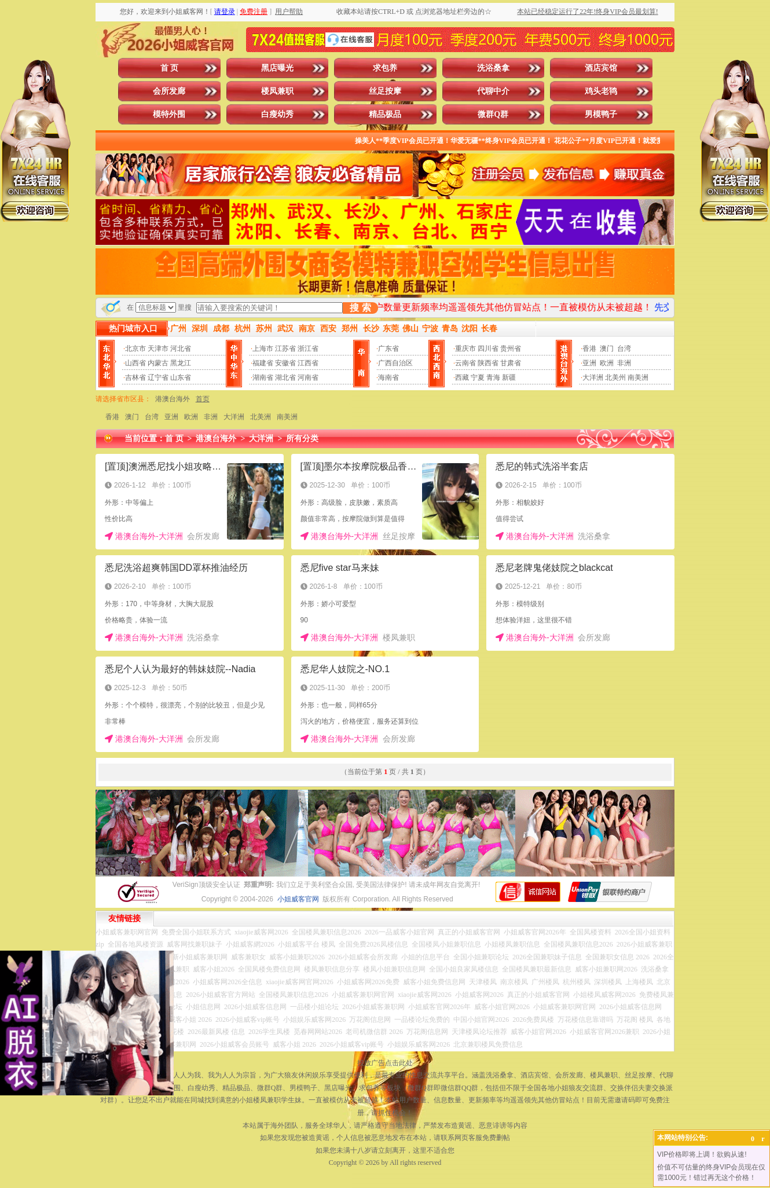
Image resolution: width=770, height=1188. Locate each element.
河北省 (180, 348)
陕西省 (488, 363)
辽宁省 (158, 377)
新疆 (509, 377)
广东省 (388, 348)
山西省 (135, 363)
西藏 (462, 377)
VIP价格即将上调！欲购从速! (702, 1154)
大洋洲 (592, 377)
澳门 (607, 348)
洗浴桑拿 (493, 68)
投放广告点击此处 (385, 1063)
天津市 (158, 348)
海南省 (388, 377)
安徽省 (285, 363)
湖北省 (285, 377)
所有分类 (302, 438)
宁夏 (478, 377)
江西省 (308, 363)
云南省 (465, 363)
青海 (493, 377)
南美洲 (638, 377)
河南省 (308, 377)
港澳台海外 (172, 399)
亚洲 (589, 363)
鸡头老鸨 (601, 91)
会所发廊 (169, 91)
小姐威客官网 (298, 899)
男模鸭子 (601, 114)
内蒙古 (158, 363)
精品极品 (385, 114)
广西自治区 (395, 363)
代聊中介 (493, 91)
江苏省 (285, 348)
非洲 (624, 363)
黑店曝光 (277, 68)
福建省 (262, 363)
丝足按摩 (385, 91)
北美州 (615, 377)
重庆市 (465, 348)
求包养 (385, 68)
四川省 (488, 348)
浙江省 (308, 348)
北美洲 (260, 417)
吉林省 (135, 377)
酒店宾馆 (601, 68)
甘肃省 (510, 363)
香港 (589, 348)
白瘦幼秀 (277, 114)
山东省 (180, 377)
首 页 (169, 68)
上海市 (262, 348)
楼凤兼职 (277, 91)
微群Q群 (493, 114)
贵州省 (510, 348)
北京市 (135, 348)
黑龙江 (180, 363)
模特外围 (169, 114)
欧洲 (607, 363)
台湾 (624, 348)
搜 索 (360, 308)
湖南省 (262, 377)
